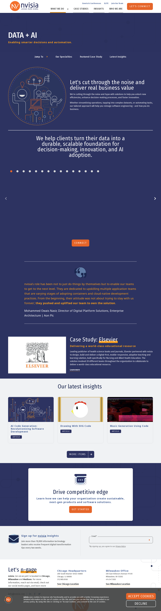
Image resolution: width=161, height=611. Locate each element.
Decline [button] (141, 604)
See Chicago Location (68, 578)
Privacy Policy (121, 540)
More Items (77, 448)
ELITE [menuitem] (106, 4)
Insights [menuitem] (102, 9)
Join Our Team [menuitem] (117, 4)
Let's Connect (140, 6)
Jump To (39, 56)
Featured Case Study (91, 56)
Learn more (75, 364)
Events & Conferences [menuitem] (91, 4)
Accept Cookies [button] (141, 596)
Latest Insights (118, 56)
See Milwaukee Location (118, 578)
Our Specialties (64, 56)
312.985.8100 (62, 573)
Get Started (80, 503)
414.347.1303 (111, 573)
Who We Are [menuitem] (117, 9)
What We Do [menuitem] (66, 9)
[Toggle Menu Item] (74, 9)
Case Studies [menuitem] (86, 9)
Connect (80, 237)
